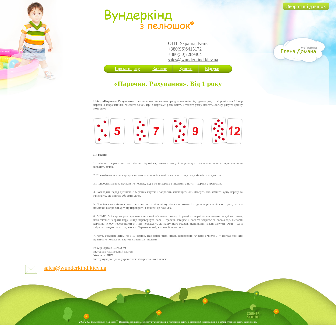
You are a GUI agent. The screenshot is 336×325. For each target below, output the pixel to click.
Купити (185, 68)
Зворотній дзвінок (306, 6)
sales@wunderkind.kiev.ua (193, 59)
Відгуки (212, 68)
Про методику (127, 68)
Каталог (159, 68)
